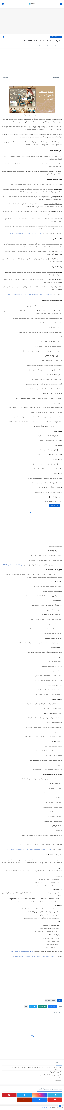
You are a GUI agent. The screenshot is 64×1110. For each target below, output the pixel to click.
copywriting (58, 1080)
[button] (52, 1006)
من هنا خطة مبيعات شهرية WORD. (13, 565)
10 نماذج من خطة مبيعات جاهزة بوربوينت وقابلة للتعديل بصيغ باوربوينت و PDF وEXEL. (30, 294)
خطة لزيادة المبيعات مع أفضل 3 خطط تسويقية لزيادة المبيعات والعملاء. (33, 956)
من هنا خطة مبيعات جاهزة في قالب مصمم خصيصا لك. (26, 233)
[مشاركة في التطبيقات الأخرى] (26, 1006)
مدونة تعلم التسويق (46, 1107)
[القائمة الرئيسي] (61, 4)
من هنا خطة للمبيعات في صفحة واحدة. (22, 951)
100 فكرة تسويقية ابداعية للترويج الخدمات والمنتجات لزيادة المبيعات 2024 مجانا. (29, 849)
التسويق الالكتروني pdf (56, 36)
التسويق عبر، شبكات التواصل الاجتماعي (50, 1075)
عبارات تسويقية (57, 1077)
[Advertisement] (32, 21)
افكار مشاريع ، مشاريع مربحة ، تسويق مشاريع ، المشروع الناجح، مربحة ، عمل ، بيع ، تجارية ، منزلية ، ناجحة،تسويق (35, 1068)
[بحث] (3, 4)
